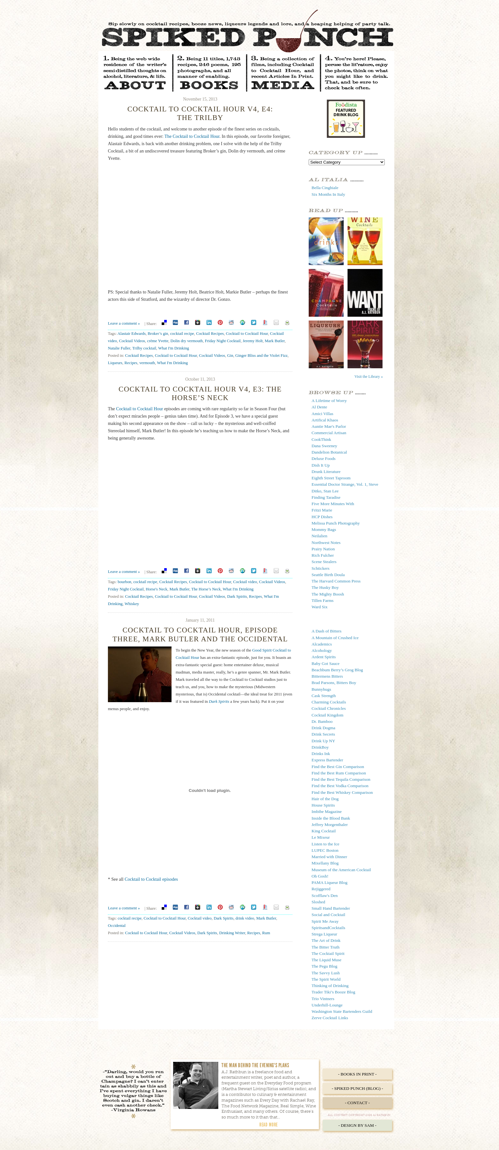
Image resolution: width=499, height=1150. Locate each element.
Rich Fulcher (323, 555)
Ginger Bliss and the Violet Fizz (261, 355)
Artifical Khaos (325, 420)
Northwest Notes (326, 542)
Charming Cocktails (329, 702)
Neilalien (319, 535)
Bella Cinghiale (325, 187)
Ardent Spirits (324, 656)
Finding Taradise (326, 497)
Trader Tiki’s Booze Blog (333, 992)
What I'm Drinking (173, 348)
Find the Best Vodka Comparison (340, 785)
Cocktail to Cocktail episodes (151, 879)
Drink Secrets (323, 734)
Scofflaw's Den (325, 895)
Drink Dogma (323, 727)
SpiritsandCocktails (328, 927)
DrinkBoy (320, 747)
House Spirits (323, 805)
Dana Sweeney (324, 445)
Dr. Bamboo (322, 721)
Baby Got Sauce (326, 663)
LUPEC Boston (325, 850)
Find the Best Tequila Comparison (341, 779)
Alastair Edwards (131, 333)
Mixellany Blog (325, 863)
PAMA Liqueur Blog (330, 882)
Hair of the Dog (325, 798)
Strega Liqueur (324, 934)
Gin (230, 355)
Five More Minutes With (333, 503)
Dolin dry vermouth (187, 341)
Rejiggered (321, 888)
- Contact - (357, 1102)
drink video (244, 918)
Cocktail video (245, 582)
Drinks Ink (321, 753)
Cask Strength (324, 695)
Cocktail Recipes (210, 333)
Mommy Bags (324, 529)
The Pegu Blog (324, 966)
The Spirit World (326, 979)
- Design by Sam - (357, 1125)
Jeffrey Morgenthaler (330, 824)
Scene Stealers (324, 561)
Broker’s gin (158, 333)
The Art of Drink (326, 940)
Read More (268, 1124)
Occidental (117, 925)
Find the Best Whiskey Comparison (342, 792)
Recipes (130, 363)
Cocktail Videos (132, 341)
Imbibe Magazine (327, 811)
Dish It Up (321, 465)
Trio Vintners (323, 998)
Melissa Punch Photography (336, 523)
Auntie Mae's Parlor (329, 426)
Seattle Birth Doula (328, 574)
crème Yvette (157, 341)
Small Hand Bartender (331, 908)
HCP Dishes (322, 516)
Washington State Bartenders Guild (342, 1011)
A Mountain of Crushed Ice (335, 637)
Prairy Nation (323, 549)
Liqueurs (115, 363)
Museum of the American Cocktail (341, 869)
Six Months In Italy (328, 194)
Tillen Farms (323, 600)
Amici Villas (322, 413)
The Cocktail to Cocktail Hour (192, 136)
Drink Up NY (323, 740)
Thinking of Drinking (330, 985)
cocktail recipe (182, 333)
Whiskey (131, 604)
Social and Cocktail (328, 914)
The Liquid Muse (326, 959)
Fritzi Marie (322, 510)
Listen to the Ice (325, 844)
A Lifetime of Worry (329, 400)
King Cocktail (324, 831)
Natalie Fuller (119, 348)
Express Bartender (327, 760)
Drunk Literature (326, 471)
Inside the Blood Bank (331, 818)
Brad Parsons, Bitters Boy (334, 682)
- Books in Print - (357, 1074)
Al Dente (319, 407)
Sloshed (318, 902)
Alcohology (322, 650)
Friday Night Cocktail (223, 341)
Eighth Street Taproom (331, 478)
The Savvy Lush (326, 972)
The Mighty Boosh (328, 594)
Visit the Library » (369, 376)
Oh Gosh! (320, 876)
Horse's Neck (156, 589)
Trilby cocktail (144, 348)
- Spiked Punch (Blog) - (357, 1088)
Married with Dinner (329, 856)
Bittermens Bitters (327, 676)
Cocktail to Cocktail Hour (247, 333)
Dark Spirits (237, 596)
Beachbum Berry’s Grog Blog (337, 669)
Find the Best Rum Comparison (339, 773)
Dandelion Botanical (329, 452)
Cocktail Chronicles (329, 708)
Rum (266, 933)
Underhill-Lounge (327, 1005)
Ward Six (319, 606)
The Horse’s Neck (206, 589)
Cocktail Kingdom (327, 715)
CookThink (321, 439)
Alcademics (322, 644)
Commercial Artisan (329, 432)
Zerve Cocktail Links (330, 1017)
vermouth (147, 363)
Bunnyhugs (321, 689)
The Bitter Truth (326, 947)
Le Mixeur (321, 837)
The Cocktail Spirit (328, 953)
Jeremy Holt (253, 341)
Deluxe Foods (323, 458)
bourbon (124, 582)
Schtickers (320, 568)
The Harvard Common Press (336, 581)
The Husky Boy (325, 587)
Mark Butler (275, 341)
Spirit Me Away (325, 921)
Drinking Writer (232, 933)
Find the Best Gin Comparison (338, 766)
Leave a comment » (124, 323)
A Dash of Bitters (326, 631)
